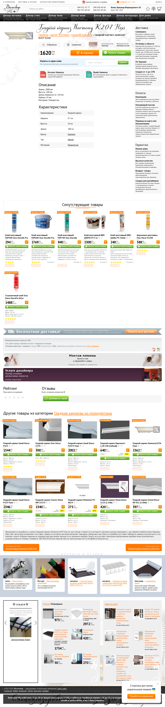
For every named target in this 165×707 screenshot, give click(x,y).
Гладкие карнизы (9, 18)
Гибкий (71, 139)
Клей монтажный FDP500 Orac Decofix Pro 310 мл (16, 238)
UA (157, 2)
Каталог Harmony (66, 74)
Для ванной (151, 18)
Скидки (126, 2)
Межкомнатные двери (123, 18)
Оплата (141, 93)
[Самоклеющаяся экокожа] (147, 569)
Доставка (142, 28)
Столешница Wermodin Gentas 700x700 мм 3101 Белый (90, 612)
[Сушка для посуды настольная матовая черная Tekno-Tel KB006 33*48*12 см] (82, 569)
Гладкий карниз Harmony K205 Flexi (21, 548)
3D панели (36, 18)
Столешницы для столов (124, 20)
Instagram (23, 691)
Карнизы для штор (77, 18)
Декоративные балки (20, 629)
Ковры (51, 18)
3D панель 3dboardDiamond (90, 655)
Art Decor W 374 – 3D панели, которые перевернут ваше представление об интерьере (152, 661)
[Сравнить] (154, 9)
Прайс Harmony (111, 74)
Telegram (37, 691)
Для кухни (142, 18)
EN (159, 2)
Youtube (45, 691)
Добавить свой (56, 398)
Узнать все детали (141, 331)
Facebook (8, 691)
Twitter (15, 691)
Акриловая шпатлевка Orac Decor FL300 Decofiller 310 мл (147, 238)
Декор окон (78, 15)
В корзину (85, 52)
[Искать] (70, 9)
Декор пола (55, 15)
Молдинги (29, 18)
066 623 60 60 (99, 10)
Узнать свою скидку (18, 246)
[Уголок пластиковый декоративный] (50, 569)
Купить (123, 62)
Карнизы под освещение (12, 19)
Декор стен (33, 15)
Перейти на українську (141, 696)
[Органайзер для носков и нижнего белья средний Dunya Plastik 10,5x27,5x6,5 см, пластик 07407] (114, 569)
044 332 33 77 (83, 7)
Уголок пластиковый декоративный (48, 582)
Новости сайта (111, 604)
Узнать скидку (114, 52)
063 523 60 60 (83, 10)
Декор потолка (12, 15)
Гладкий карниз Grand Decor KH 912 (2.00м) (146, 501)
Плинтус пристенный (60, 18)
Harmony (105, 46)
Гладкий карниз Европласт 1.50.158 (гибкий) (112, 444)
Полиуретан (73, 145)
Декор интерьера (127, 15)
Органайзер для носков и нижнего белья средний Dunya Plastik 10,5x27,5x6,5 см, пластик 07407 (114, 583)
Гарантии (142, 145)
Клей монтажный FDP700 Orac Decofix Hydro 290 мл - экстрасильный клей (67, 239)
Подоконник (75, 20)
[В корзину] (26, 242)
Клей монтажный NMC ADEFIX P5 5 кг (94, 236)
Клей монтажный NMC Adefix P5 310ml (120, 236)
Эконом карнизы (17, 581)
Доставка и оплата (27, 2)
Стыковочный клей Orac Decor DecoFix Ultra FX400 (16, 298)
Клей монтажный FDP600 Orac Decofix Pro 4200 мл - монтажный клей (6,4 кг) (42, 239)
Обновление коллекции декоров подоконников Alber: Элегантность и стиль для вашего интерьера (152, 639)
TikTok (30, 691)
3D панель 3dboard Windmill (61, 655)
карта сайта (62, 688)
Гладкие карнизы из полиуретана (83, 413)
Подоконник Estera (88, 631)
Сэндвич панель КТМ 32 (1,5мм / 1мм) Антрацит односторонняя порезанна (61, 634)
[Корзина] (159, 9)
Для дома (145, 15)
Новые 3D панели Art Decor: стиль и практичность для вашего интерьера (152, 612)
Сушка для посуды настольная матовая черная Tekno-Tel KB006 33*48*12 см (81, 583)
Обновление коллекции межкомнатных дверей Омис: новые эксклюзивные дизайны (122, 638)
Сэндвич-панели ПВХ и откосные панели (60, 643)
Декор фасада (102, 15)
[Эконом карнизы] (17, 569)
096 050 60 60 (99, 7)
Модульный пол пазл (56, 20)
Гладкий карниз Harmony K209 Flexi (143, 548)
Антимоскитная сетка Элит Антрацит (60, 611)
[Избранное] (148, 9)
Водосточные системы (101, 20)
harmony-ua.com (123, 46)
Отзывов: (51, 262)
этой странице (92, 346)
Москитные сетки (61, 616)
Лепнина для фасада (101, 18)
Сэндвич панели (35, 20)
